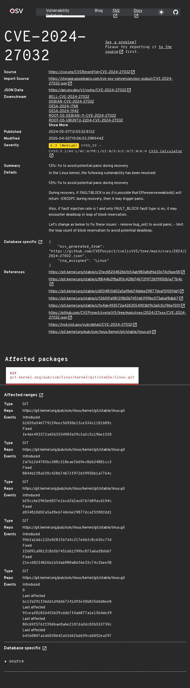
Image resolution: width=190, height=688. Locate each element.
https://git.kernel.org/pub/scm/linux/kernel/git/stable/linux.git (100, 332)
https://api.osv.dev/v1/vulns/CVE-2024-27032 (87, 90)
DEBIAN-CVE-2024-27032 (71, 101)
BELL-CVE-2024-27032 (69, 97)
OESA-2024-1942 (64, 111)
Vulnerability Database (57, 13)
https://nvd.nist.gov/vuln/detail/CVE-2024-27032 (90, 325)
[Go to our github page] (175, 12)
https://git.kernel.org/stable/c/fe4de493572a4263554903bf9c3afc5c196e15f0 (114, 305)
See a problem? (120, 42)
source (16, 661)
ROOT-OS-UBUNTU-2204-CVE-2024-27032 (86, 120)
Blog (99, 10)
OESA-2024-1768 (63, 106)
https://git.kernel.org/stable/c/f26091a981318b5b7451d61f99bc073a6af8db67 (113, 298)
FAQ (116, 10)
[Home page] (16, 12)
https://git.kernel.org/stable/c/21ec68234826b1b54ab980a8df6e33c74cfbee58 (114, 272)
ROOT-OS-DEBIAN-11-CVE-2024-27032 (82, 116)
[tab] (72, 376)
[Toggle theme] (161, 12)
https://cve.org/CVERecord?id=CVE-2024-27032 (89, 72)
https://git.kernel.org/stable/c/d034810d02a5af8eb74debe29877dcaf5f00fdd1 (114, 291)
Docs (138, 10)
